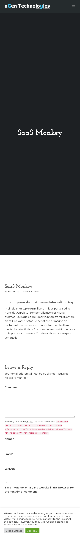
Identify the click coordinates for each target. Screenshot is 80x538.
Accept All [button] (32, 531)
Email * (9, 454)
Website (10, 469)
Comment (11, 387)
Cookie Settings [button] (14, 531)
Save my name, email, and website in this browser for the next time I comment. (39, 489)
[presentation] (28, 504)
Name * (9, 439)
